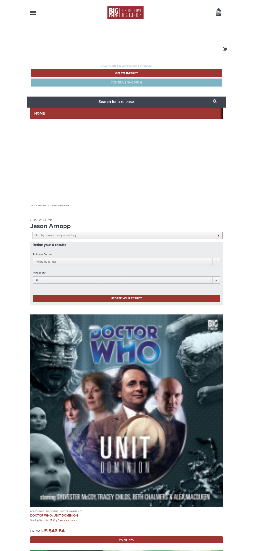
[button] (146, 78)
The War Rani (178, 406)
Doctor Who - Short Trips (144, 174)
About (191, 32)
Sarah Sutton (64, 290)
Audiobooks (69, 51)
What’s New (117, 32)
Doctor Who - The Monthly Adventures (94, 175)
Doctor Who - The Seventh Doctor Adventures (49, 175)
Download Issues (213, 514)
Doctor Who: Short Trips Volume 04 (147, 180)
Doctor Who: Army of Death (98, 183)
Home (53, 51)
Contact (214, 32)
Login (200, 2)
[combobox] (186, 23)
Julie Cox (111, 189)
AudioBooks (52, 32)
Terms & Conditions (115, 540)
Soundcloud (196, 361)
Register (213, 2)
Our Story (218, 506)
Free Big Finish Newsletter (4, 89)
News (143, 32)
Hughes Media (51, 545)
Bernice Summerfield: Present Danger (98, 280)
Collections (85, 32)
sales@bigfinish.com (98, 510)
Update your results (93, 111)
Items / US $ (197, 13)
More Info (51, 212)
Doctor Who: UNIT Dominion (45, 183)
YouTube (180, 361)
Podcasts (166, 32)
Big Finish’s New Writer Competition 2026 (88, 409)
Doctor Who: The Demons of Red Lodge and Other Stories (48, 282)
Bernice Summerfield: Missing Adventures (148, 280)
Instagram (167, 361)
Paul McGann (96, 189)
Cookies (98, 540)
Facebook (144, 361)
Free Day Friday (80, 446)
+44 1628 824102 (102, 506)
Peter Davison (46, 290)
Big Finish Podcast (170, 364)
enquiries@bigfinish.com (134, 510)
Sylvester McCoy (48, 189)
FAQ (220, 510)
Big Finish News (49, 399)
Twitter (156, 361)
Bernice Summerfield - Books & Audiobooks (96, 273)
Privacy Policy (38, 378)
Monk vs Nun (178, 446)
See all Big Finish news (202, 400)
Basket (216, 12)
